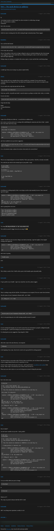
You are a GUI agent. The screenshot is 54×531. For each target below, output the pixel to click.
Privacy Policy (30, 525)
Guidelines (13, 525)
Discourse (8, 529)
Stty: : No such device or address (14, 7)
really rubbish (42, 364)
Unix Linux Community (6, 1)
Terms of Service (21, 525)
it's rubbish (36, 364)
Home (2, 525)
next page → (4, 517)
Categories (7, 525)
